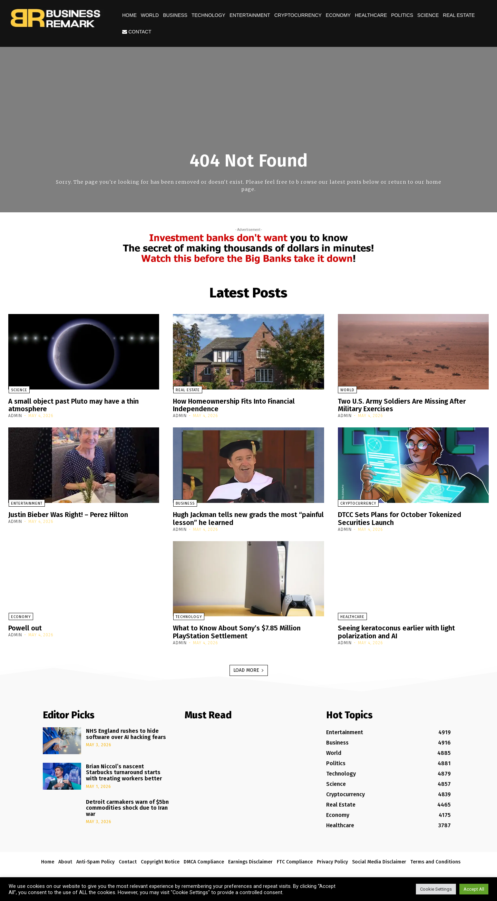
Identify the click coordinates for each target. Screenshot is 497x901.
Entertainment (250, 15)
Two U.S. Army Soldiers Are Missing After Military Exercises (402, 405)
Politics (402, 15)
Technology (208, 15)
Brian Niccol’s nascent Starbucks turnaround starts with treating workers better (124, 770)
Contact (137, 31)
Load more (248, 668)
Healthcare (371, 15)
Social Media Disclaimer (379, 860)
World (150, 15)
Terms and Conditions (435, 860)
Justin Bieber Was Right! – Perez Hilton (68, 514)
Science (428, 15)
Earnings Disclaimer (250, 860)
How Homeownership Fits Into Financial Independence (234, 405)
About (65, 860)
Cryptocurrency (298, 15)
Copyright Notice (160, 860)
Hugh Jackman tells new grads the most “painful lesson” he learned (235, 518)
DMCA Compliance (204, 860)
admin (15, 415)
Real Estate (459, 15)
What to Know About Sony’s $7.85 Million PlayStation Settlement (237, 631)
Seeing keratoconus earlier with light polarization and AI (396, 631)
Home (129, 15)
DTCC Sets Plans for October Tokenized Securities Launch (400, 518)
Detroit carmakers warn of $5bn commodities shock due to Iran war (127, 806)
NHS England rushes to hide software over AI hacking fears (126, 732)
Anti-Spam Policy (95, 860)
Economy (338, 15)
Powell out (25, 627)
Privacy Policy (332, 860)
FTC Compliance (295, 860)
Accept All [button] (474, 889)
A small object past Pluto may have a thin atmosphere (73, 405)
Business (175, 15)
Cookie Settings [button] (436, 889)
